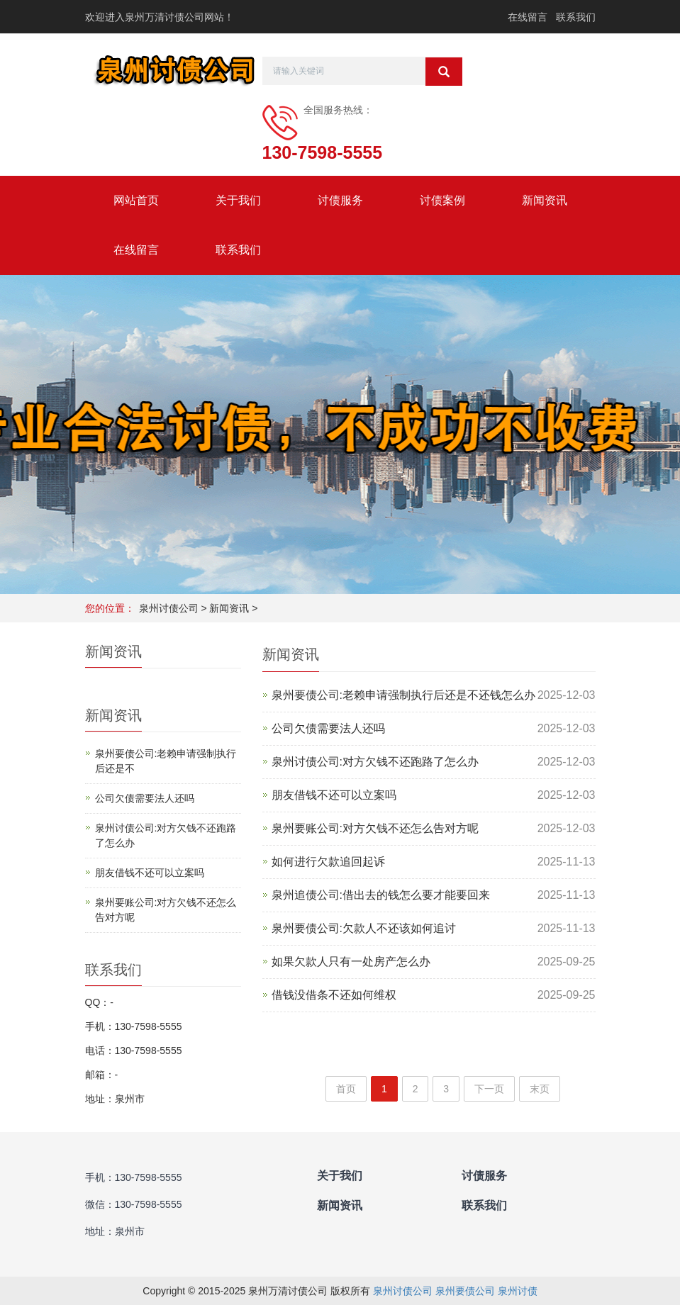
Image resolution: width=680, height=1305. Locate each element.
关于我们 (238, 200)
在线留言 (527, 17)
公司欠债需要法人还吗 (328, 728)
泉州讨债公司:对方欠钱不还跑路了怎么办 (375, 762)
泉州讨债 (517, 1290)
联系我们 (576, 17)
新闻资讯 (544, 200)
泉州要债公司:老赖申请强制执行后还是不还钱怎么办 (403, 695)
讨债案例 (442, 200)
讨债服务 (340, 200)
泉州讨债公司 (169, 608)
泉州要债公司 (465, 1290)
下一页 (489, 1088)
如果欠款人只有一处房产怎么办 (351, 962)
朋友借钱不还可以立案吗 (334, 795)
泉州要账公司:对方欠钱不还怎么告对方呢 (375, 828)
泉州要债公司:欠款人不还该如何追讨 (364, 928)
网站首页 (136, 200)
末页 (540, 1088)
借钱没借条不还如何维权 (334, 995)
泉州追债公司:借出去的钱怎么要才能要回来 (381, 895)
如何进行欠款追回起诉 (328, 862)
